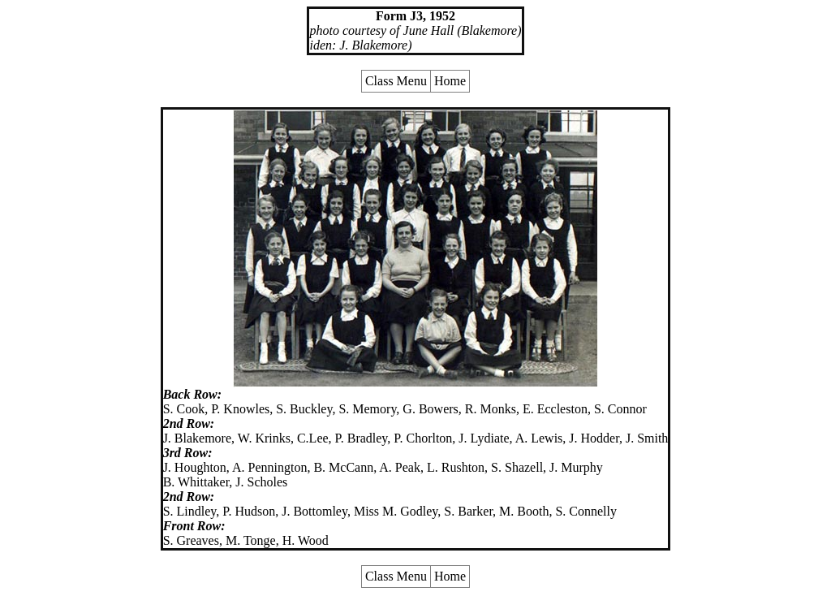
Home (450, 81)
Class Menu (396, 81)
